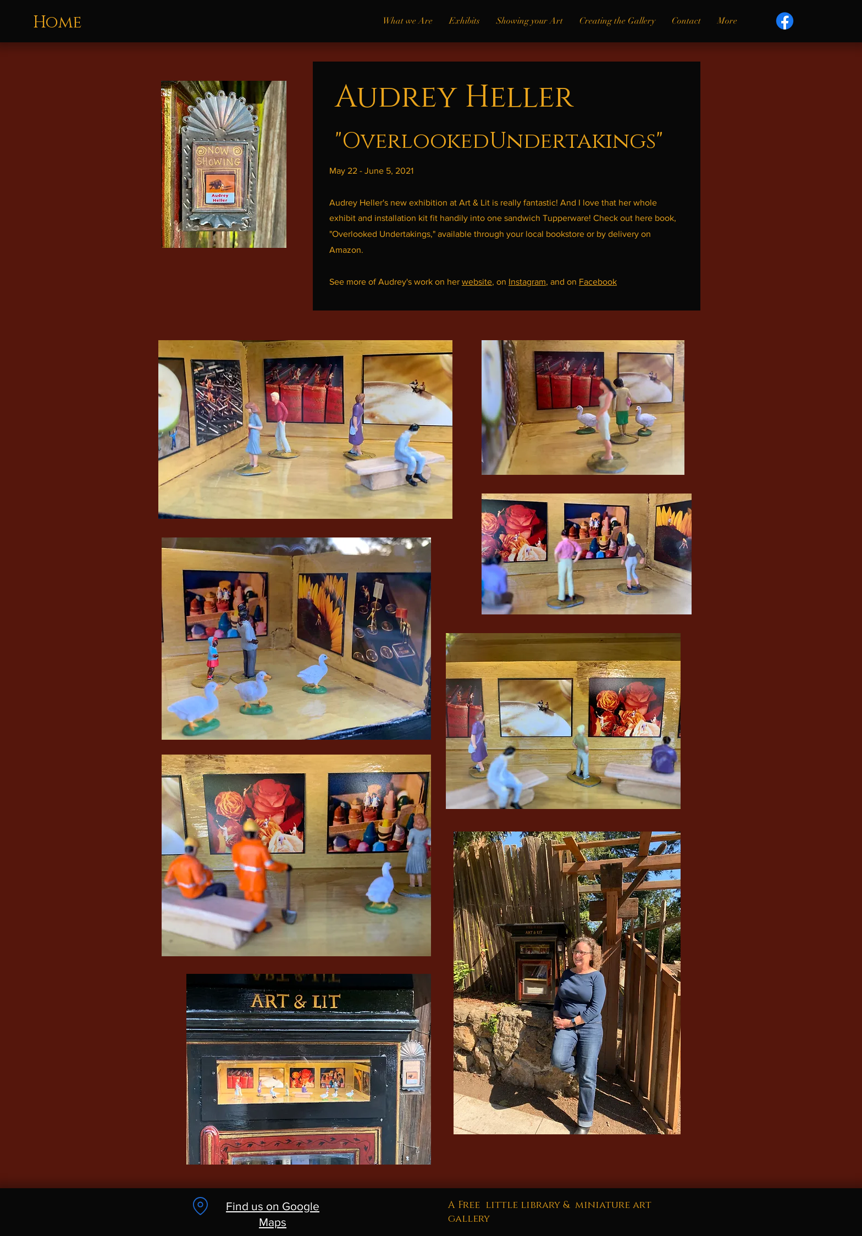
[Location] (200, 1206)
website (477, 281)
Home (57, 23)
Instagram (527, 281)
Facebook (598, 281)
